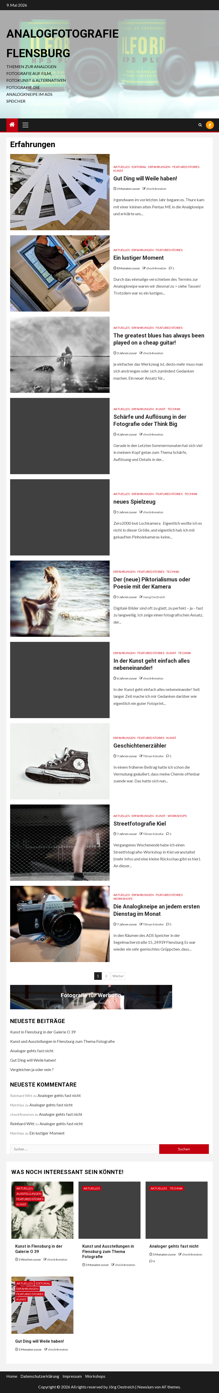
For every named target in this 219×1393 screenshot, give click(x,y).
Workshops (177, 816)
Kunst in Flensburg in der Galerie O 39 (42, 1031)
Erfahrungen (159, 167)
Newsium (145, 1386)
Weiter (118, 976)
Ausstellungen (28, 1194)
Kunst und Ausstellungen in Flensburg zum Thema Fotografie (62, 1041)
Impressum (72, 1376)
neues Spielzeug (134, 502)
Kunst (118, 171)
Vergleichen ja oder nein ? (32, 1069)
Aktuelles (121, 167)
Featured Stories (185, 167)
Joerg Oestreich (154, 597)
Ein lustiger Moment (138, 258)
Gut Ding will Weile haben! (145, 178)
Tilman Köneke (153, 756)
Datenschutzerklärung (40, 1376)
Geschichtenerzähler (139, 745)
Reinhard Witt (22, 1123)
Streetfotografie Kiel (139, 824)
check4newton (156, 189)
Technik (174, 409)
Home (11, 1376)
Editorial (139, 167)
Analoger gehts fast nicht (31, 1050)
